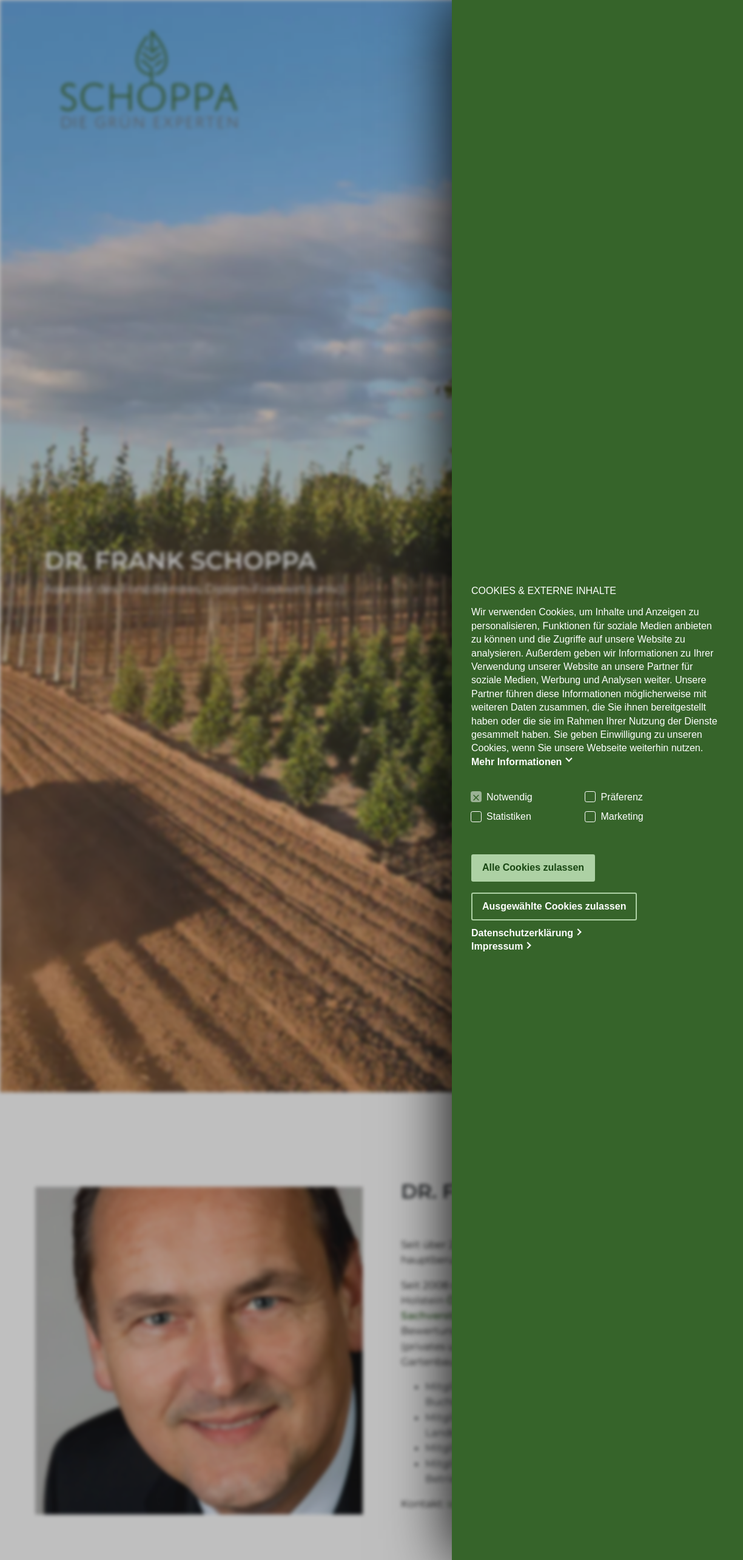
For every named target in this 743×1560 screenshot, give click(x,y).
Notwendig (509, 797)
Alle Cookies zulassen (533, 867)
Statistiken (508, 816)
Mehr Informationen (516, 762)
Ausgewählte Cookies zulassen (554, 906)
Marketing (621, 816)
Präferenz (621, 797)
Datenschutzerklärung (522, 933)
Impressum (497, 946)
